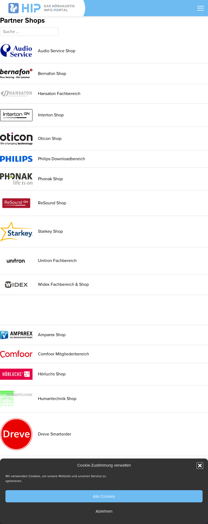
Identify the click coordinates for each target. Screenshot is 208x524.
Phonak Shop (31, 179)
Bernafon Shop (33, 73)
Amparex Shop (33, 334)
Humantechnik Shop (38, 399)
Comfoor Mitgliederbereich (44, 354)
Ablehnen (104, 511)
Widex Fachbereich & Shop (44, 284)
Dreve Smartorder (35, 434)
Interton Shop (32, 115)
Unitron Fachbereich (38, 261)
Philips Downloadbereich (42, 159)
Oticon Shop (30, 138)
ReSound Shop (33, 203)
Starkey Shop (31, 231)
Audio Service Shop (37, 51)
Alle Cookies (104, 496)
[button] (200, 465)
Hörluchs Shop (33, 374)
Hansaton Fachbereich (40, 94)
